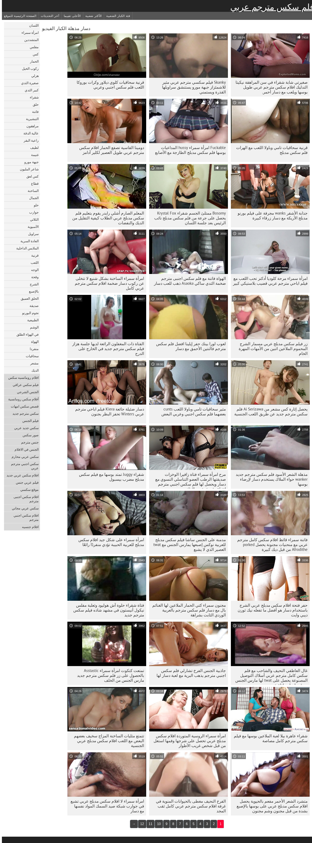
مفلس (32, 47)
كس (34, 54)
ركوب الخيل (28, 68)
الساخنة (31, 191)
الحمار (32, 61)
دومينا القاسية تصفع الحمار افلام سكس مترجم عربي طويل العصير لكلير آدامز (109, 150)
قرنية (33, 255)
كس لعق (31, 176)
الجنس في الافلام (25, 449)
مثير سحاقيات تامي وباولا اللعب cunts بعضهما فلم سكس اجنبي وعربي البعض (191, 411)
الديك (33, 370)
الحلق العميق (28, 298)
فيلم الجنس (28, 421)
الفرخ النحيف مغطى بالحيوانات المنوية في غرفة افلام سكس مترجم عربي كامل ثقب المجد (189, 806)
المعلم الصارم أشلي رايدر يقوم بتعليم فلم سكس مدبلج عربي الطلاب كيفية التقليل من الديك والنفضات (106, 218)
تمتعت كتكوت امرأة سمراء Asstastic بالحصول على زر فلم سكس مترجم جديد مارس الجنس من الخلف (108, 675)
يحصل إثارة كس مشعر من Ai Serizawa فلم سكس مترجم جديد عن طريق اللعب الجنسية (269, 411)
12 (140, 824)
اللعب (33, 262)
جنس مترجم (28, 442)
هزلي (33, 76)
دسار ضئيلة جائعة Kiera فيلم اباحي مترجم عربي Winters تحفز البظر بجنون (107, 411)
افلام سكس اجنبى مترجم (24, 499)
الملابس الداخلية (25, 248)
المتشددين (29, 40)
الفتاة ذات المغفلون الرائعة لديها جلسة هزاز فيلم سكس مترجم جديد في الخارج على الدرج (106, 348)
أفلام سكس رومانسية (21, 399)
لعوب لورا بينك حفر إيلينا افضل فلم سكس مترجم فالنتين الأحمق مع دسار (189, 346)
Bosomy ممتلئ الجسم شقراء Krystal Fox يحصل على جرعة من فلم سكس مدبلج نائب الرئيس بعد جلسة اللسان (188, 218)
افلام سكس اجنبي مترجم (24, 517)
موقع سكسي (27, 489)
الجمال (32, 198)
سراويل (31, 234)
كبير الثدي (30, 90)
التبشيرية (30, 119)
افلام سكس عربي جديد (21, 475)
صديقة (32, 306)
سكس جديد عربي (24, 428)
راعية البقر (29, 140)
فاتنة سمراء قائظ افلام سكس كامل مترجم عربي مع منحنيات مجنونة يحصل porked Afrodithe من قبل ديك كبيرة (270, 544)
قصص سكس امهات (23, 406)
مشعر (32, 363)
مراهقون (31, 126)
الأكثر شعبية (91, 16)
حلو (34, 205)
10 (157, 824)
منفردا (32, 349)
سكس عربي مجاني (23, 508)
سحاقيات (30, 356)
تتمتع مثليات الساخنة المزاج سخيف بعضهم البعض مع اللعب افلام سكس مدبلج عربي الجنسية (107, 740)
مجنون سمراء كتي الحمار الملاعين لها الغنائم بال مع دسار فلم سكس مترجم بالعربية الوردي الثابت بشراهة (187, 610)
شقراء (32, 97)
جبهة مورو (29, 162)
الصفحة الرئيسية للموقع (18, 16)
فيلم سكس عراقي (24, 385)
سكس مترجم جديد (24, 413)
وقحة (33, 277)
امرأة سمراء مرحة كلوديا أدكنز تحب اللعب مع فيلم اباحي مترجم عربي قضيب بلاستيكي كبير (268, 281)
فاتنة (33, 111)
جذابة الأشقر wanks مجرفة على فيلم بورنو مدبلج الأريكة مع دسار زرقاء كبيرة (271, 215)
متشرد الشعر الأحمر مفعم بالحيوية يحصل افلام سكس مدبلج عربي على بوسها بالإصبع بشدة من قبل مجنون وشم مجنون (270, 806)
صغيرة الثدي (28, 83)
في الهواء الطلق (26, 334)
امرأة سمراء (28, 32)
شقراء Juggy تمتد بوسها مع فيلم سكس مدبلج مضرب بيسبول (109, 477)
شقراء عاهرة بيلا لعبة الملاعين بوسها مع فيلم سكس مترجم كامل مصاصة (269, 738)
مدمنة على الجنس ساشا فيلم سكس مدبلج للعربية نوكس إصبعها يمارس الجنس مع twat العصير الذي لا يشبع (187, 544)
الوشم (32, 327)
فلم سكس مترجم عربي (270, 7)
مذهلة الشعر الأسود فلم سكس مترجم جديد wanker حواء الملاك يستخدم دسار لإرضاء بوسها (270, 479)
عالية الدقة (29, 133)
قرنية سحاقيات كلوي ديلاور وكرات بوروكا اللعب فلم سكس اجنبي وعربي (108, 85)
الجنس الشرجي (26, 392)
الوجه (33, 270)
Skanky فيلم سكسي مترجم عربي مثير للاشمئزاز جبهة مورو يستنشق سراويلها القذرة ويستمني (192, 87)
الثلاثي (32, 219)
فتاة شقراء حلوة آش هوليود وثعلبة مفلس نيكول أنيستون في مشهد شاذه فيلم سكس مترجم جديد (106, 610)
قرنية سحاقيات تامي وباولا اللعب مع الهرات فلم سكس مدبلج (270, 150)
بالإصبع (32, 291)
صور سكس (29, 435)
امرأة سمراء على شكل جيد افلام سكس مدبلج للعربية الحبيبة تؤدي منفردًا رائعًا (109, 542)
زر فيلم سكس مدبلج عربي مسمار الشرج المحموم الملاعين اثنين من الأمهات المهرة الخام (271, 348)
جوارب (32, 212)
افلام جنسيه (28, 527)
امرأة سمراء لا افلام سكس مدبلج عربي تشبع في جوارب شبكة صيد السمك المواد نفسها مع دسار (105, 806)
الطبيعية (31, 320)
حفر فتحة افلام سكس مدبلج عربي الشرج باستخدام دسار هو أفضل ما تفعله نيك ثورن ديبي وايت (271, 610)
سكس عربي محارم (23, 456)
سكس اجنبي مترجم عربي (23, 466)
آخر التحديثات (48, 16)
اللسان (32, 25)
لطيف (32, 147)
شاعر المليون (27, 169)
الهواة (33, 341)
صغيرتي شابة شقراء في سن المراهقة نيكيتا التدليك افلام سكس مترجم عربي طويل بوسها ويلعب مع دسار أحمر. (270, 87)
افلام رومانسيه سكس (21, 377)
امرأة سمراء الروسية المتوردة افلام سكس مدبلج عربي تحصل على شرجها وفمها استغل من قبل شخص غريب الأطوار (188, 740)
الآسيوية (31, 226)
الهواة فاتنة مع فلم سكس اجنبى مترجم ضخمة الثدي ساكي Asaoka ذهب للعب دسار (188, 281)
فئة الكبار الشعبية (116, 16)
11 (149, 824)
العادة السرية (28, 241)
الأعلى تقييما (70, 16)
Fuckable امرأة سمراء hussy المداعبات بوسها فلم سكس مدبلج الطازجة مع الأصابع (188, 150)
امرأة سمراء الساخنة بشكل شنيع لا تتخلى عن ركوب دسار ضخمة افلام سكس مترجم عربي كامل (107, 283)
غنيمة (33, 155)
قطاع (33, 183)
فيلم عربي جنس (25, 482)
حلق (34, 104)
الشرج (32, 284)
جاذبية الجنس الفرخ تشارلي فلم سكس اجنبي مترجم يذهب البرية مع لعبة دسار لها (189, 673)
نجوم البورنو (28, 313)
